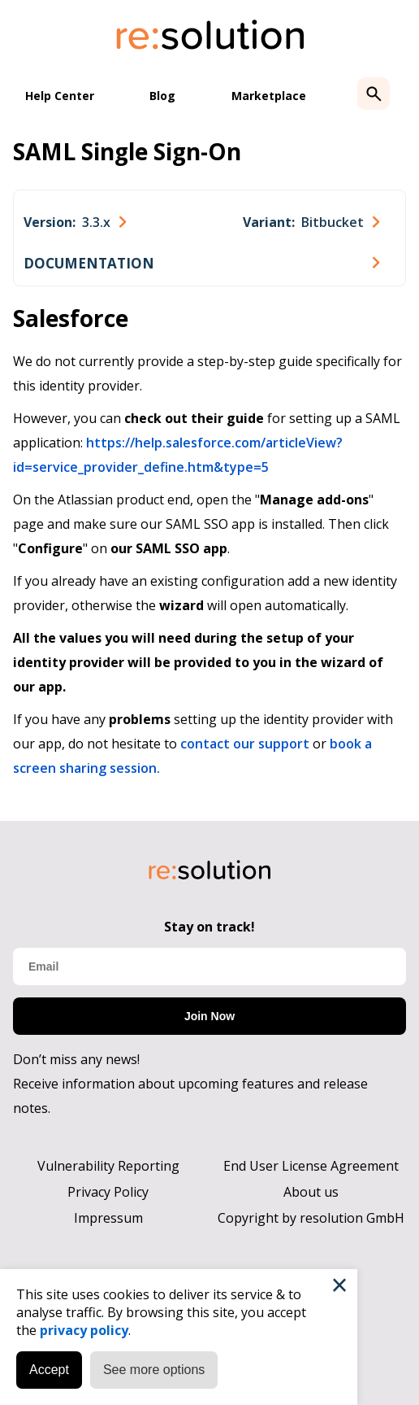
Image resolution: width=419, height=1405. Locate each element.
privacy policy (84, 1330)
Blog (162, 95)
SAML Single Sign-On (127, 151)
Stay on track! (209, 927)
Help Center (59, 95)
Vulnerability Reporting (108, 1166)
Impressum (108, 1218)
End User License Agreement (311, 1166)
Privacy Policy (108, 1192)
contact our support (244, 744)
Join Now (209, 1016)
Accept (49, 1370)
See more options (154, 1370)
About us (311, 1192)
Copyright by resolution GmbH (311, 1218)
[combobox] (75, 222)
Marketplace (268, 95)
